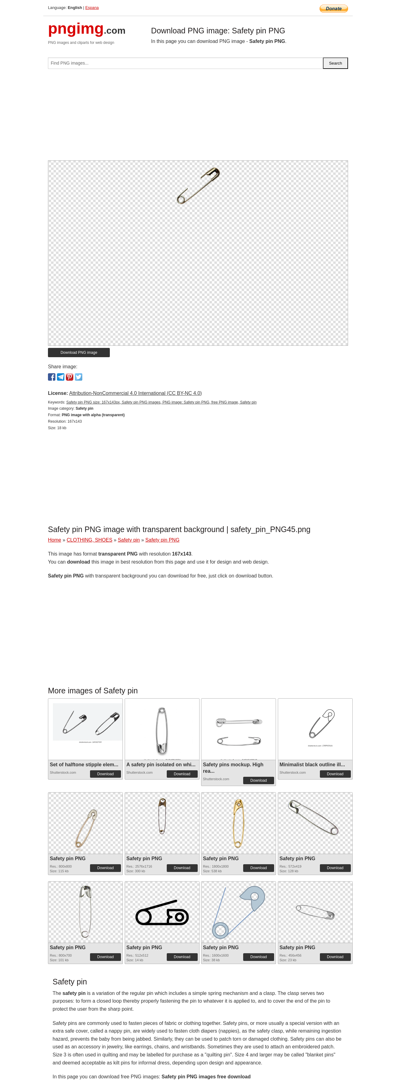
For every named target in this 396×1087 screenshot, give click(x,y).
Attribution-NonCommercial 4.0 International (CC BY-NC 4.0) (135, 393)
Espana (92, 7)
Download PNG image (79, 352)
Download (105, 774)
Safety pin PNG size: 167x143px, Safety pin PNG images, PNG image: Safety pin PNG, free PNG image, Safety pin (161, 402)
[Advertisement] (198, 117)
